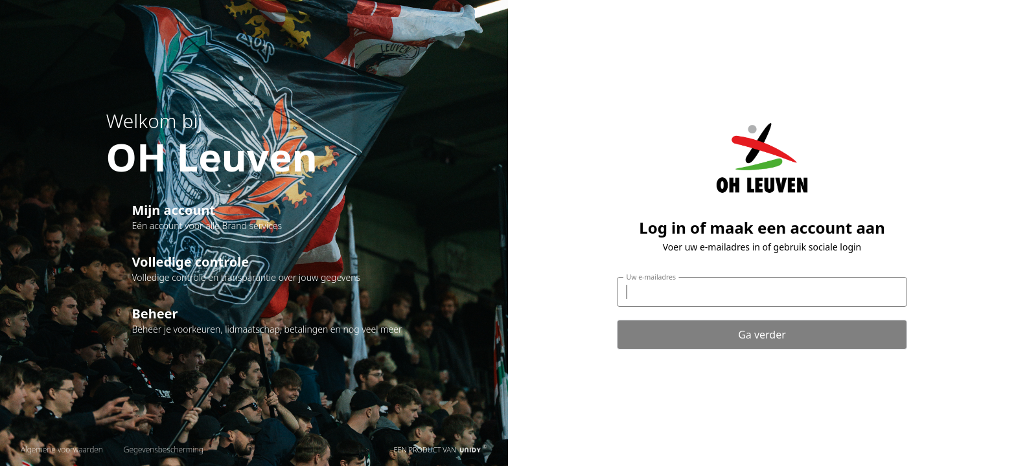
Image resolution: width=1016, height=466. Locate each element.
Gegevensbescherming (163, 449)
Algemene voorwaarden (62, 449)
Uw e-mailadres (651, 277)
